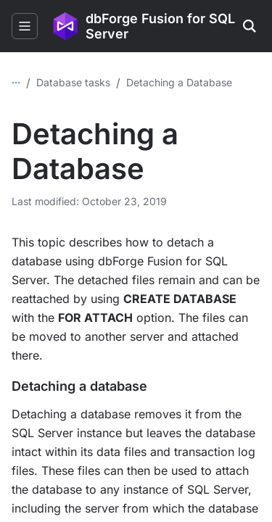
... (16, 79)
